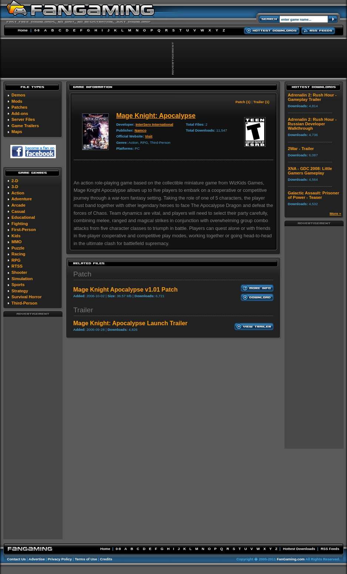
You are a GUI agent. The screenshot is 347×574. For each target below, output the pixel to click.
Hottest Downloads (299, 549)
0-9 (37, 30)
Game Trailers (25, 125)
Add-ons (19, 113)
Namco (140, 130)
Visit (148, 136)
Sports (17, 284)
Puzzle (17, 248)
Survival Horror (26, 297)
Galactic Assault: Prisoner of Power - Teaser (313, 195)
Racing (18, 254)
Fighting (19, 223)
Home (23, 30)
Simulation (22, 278)
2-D (14, 181)
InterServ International (154, 124)
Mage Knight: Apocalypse (155, 115)
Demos (18, 95)
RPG (15, 260)
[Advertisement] (33, 428)
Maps (16, 131)
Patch (82, 274)
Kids (15, 236)
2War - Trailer (301, 148)
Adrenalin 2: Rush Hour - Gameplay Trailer (312, 97)
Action (17, 193)
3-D (14, 186)
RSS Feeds (330, 549)
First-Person (23, 229)
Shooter (19, 272)
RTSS (17, 266)
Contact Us (16, 559)
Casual (18, 211)
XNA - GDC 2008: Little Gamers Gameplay (310, 170)
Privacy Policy (60, 559)
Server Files (23, 119)
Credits (106, 559)
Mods (16, 101)
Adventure (21, 199)
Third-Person (24, 303)
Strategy (19, 291)
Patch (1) (242, 102)
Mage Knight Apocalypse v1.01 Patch (125, 289)
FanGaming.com (290, 559)
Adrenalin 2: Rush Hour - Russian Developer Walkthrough (312, 123)
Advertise (36, 559)
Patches (19, 107)
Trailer (83, 310)
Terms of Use (86, 559)
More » (335, 213)
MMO (16, 242)
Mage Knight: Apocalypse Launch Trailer (130, 323)
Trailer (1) (261, 102)
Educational (23, 217)
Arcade (18, 205)
